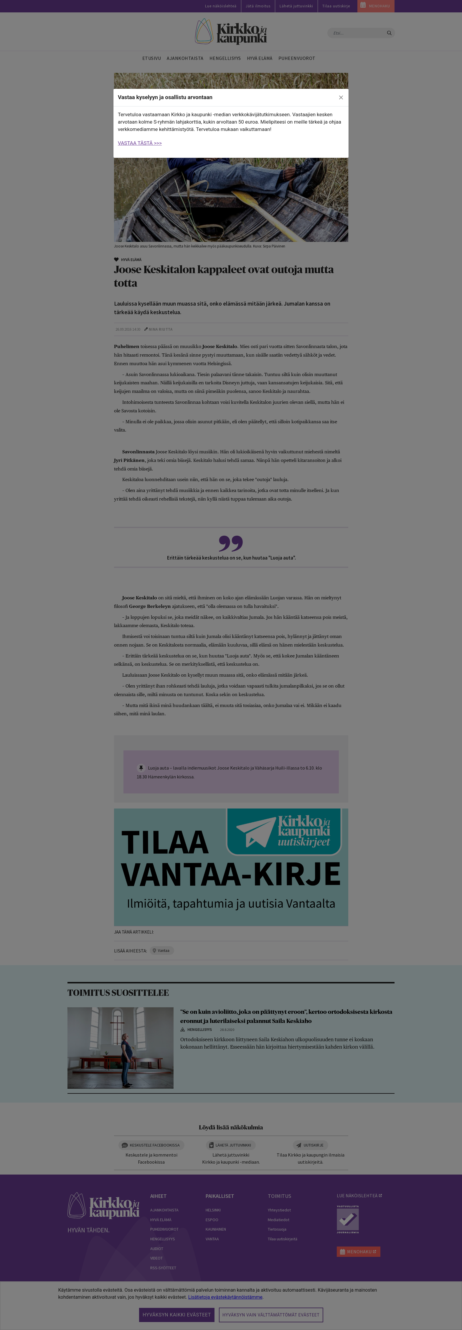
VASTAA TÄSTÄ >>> (140, 143)
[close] (341, 97)
